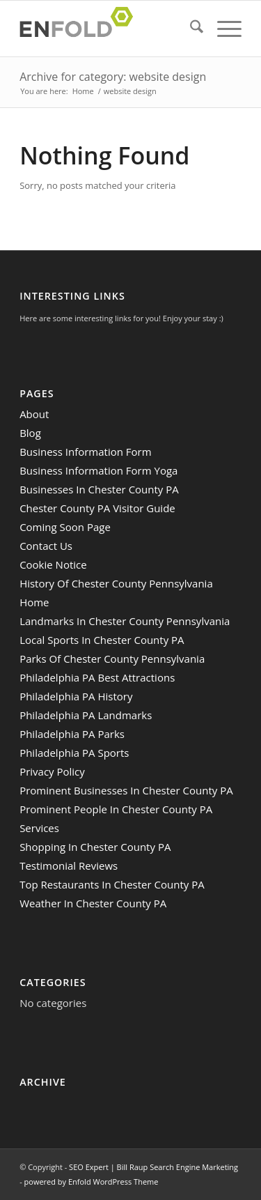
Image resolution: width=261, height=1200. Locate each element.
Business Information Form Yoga (98, 470)
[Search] (189, 28)
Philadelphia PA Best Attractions (97, 677)
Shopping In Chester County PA (95, 847)
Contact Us (45, 546)
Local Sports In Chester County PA (101, 640)
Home (34, 602)
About (34, 414)
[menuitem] (189, 28)
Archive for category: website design (112, 76)
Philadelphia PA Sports (74, 753)
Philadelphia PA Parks (72, 734)
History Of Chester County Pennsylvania (116, 583)
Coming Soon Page (65, 527)
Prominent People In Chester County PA (115, 809)
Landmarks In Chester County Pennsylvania (124, 621)
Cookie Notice (53, 564)
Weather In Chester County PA (92, 903)
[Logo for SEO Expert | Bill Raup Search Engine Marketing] (108, 28)
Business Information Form (85, 452)
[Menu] (222, 28)
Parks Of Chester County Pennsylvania (112, 659)
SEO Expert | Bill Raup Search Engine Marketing (153, 1167)
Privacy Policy (52, 771)
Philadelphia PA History (75, 696)
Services (39, 828)
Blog (30, 433)
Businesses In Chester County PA (99, 489)
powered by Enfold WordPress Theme (91, 1181)
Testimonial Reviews (68, 865)
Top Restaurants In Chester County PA (112, 884)
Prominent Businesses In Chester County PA (126, 790)
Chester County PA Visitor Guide (97, 508)
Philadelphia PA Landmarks (85, 715)
